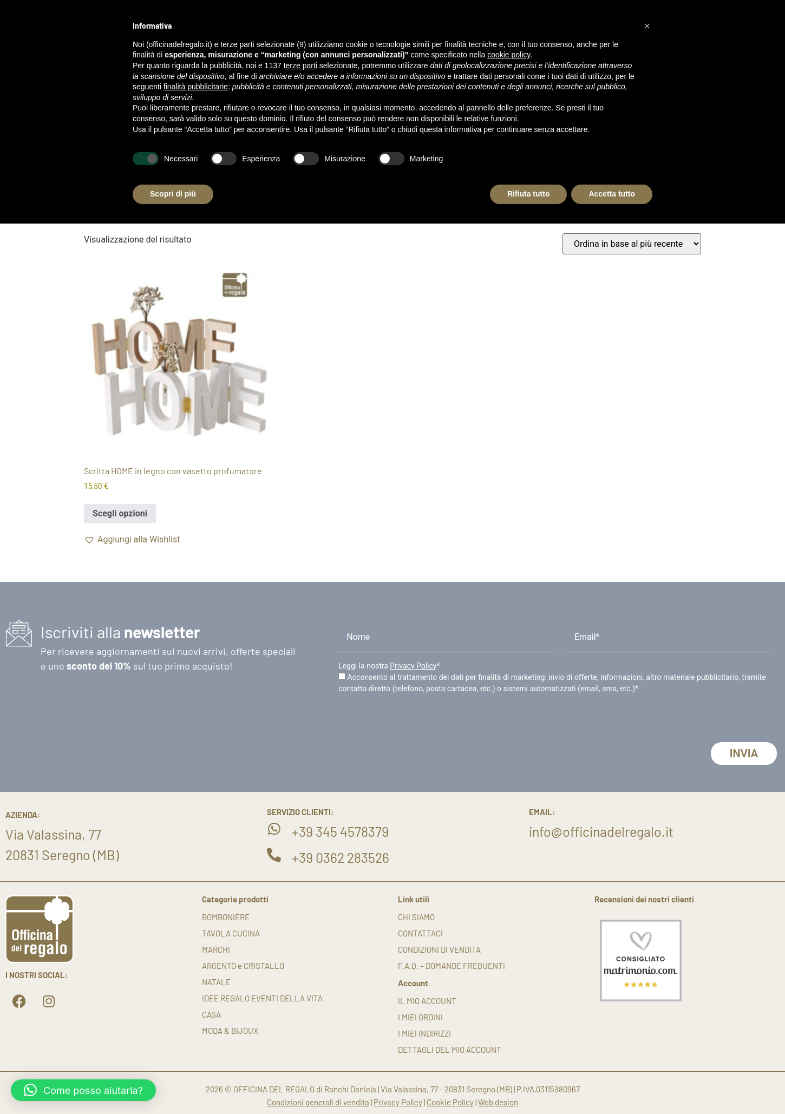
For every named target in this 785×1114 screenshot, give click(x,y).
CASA (211, 1014)
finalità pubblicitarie (195, 86)
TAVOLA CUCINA (231, 933)
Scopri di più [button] (173, 193)
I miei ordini (420, 1017)
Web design (498, 1102)
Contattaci (420, 933)
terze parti (300, 65)
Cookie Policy (450, 1102)
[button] (132, 539)
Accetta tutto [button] (611, 193)
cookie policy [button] (508, 54)
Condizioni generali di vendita (318, 1102)
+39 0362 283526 (340, 857)
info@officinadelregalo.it (601, 831)
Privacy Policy (413, 665)
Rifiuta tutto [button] (528, 193)
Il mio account (427, 1001)
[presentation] (420, 721)
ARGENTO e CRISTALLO (243, 966)
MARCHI (216, 949)
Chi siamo (416, 917)
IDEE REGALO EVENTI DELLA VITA (262, 998)
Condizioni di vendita (439, 949)
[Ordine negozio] (631, 243)
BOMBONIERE (226, 917)
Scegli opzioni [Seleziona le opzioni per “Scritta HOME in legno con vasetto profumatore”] (120, 513)
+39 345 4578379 (340, 831)
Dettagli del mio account (449, 1049)
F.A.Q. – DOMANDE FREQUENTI (451, 966)
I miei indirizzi (424, 1033)
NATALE (216, 982)
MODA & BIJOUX (230, 1031)
